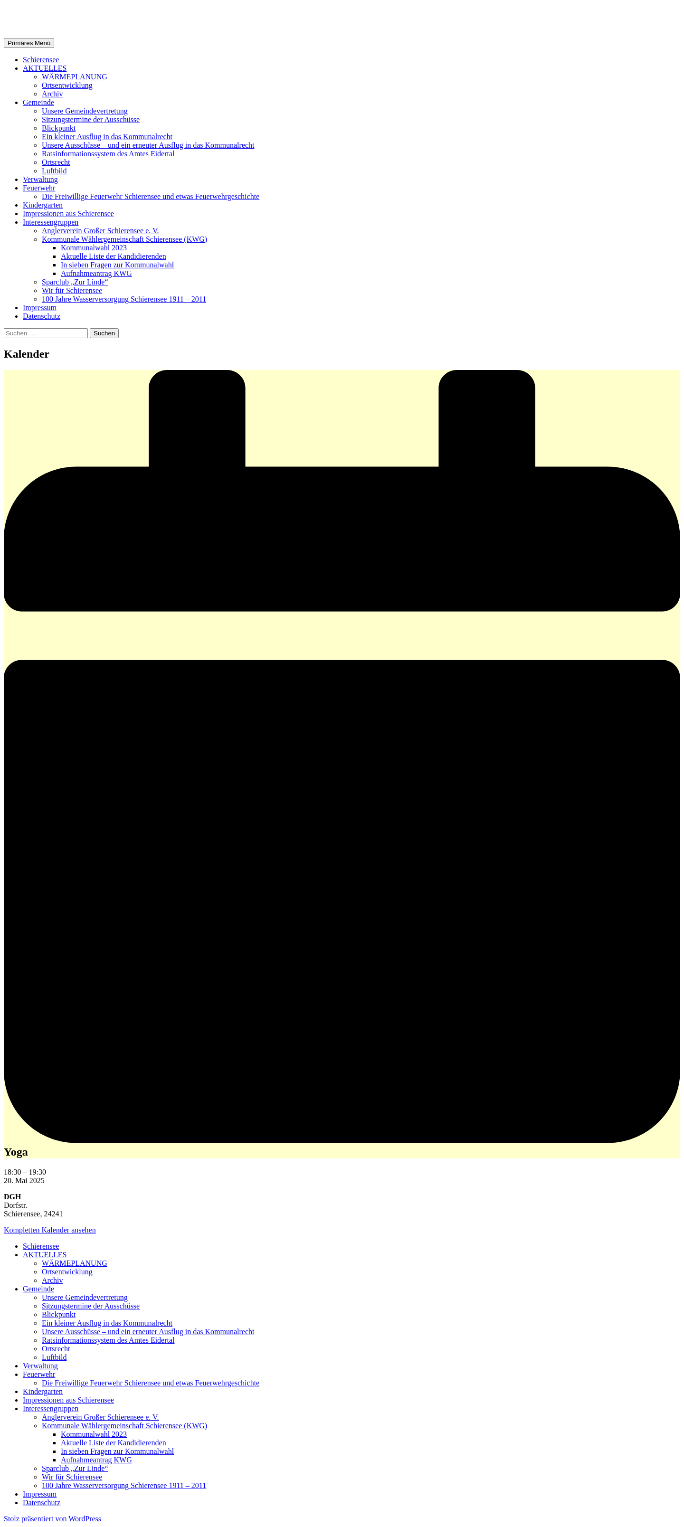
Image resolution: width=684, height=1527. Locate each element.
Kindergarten (43, 205)
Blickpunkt (59, 128)
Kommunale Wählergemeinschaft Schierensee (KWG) (124, 239)
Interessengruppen (50, 222)
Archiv (52, 94)
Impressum (40, 308)
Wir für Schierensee (72, 290)
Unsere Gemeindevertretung (85, 111)
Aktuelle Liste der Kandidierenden (113, 256)
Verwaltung (40, 179)
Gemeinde (38, 102)
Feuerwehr (39, 188)
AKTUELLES (44, 68)
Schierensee (41, 60)
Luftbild (54, 171)
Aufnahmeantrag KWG (96, 273)
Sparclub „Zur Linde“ (75, 282)
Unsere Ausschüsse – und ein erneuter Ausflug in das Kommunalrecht (148, 145)
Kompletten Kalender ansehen (50, 1230)
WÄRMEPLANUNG (74, 77)
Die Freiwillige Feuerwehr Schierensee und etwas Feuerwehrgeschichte (150, 196)
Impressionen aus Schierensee (68, 213)
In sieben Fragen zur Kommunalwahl (117, 265)
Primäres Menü (29, 43)
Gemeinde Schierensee (76, 18)
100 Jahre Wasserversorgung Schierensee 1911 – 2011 (124, 299)
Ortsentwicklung (67, 85)
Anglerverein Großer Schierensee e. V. (100, 231)
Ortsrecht (56, 162)
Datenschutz (41, 316)
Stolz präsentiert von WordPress (52, 1519)
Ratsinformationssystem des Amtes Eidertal (108, 154)
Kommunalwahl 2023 (94, 248)
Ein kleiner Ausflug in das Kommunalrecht (107, 137)
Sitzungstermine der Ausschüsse (91, 119)
